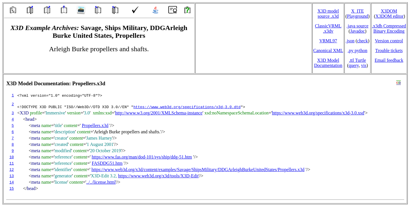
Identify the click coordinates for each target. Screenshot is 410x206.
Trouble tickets (389, 50)
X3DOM (389, 11)
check (362, 40)
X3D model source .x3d (328, 14)
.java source (357, 25)
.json (350, 40)
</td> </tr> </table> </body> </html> (205, 139)
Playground (357, 16)
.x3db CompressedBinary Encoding (389, 28)
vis (363, 65)
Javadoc (357, 31)
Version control (389, 40)
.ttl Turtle (357, 60)
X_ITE (357, 11)
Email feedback (388, 60)
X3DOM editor (389, 16)
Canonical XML (328, 50)
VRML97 (328, 40)
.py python (357, 50)
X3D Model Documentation (328, 63)
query (354, 65)
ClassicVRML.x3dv (328, 28)
